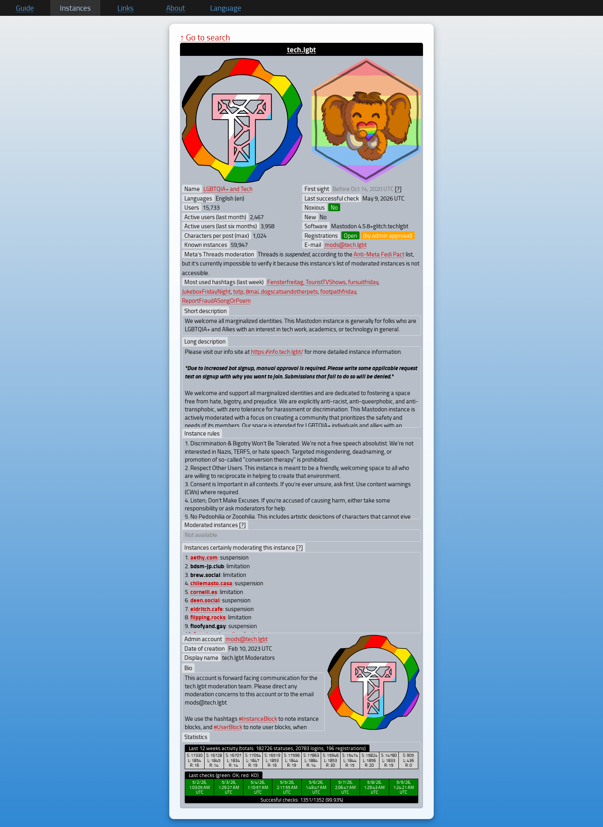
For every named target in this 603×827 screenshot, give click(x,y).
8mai (252, 291)
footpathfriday (338, 291)
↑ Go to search (205, 37)
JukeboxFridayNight (206, 291)
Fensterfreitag (285, 282)
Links (125, 8)
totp (238, 291)
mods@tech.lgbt (346, 244)
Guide (25, 8)
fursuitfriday (363, 282)
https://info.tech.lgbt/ (277, 351)
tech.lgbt (301, 49)
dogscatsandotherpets (289, 291)
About (175, 8)
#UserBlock (228, 727)
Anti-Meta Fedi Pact (379, 254)
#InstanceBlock (258, 718)
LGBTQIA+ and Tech (228, 189)
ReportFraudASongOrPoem (216, 300)
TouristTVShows (326, 282)
